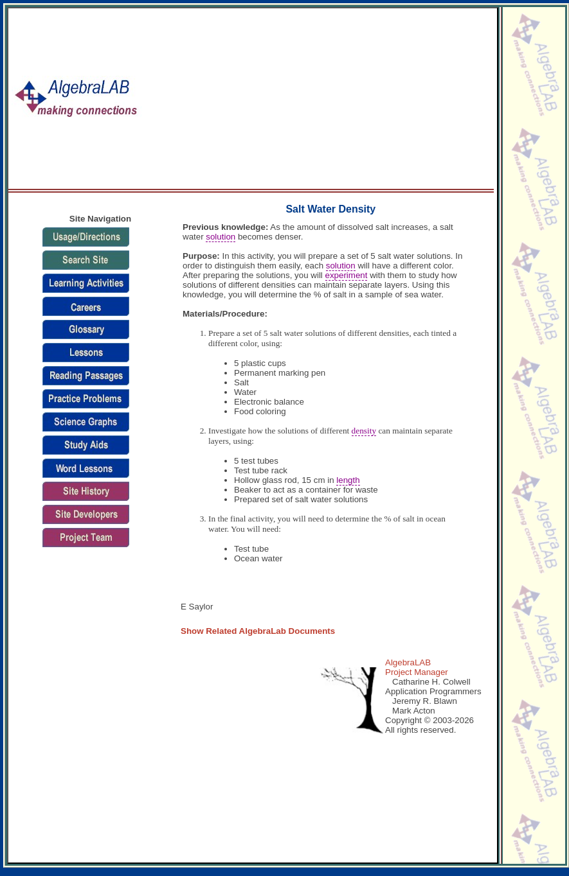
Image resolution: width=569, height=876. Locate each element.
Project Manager (416, 672)
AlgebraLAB (408, 662)
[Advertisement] (319, 99)
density (364, 430)
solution (220, 236)
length (347, 480)
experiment (346, 275)
